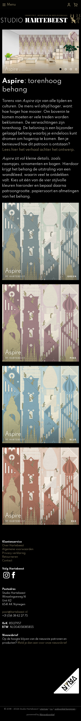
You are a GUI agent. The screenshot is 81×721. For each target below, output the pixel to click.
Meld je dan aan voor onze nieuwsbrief (42, 643)
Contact (7, 560)
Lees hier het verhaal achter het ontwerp (38, 150)
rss (51, 709)
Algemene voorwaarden (17, 549)
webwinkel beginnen (65, 709)
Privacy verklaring (13, 553)
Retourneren (10, 557)
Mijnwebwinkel (47, 715)
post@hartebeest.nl (14, 612)
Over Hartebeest (13, 545)
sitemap (44, 709)
